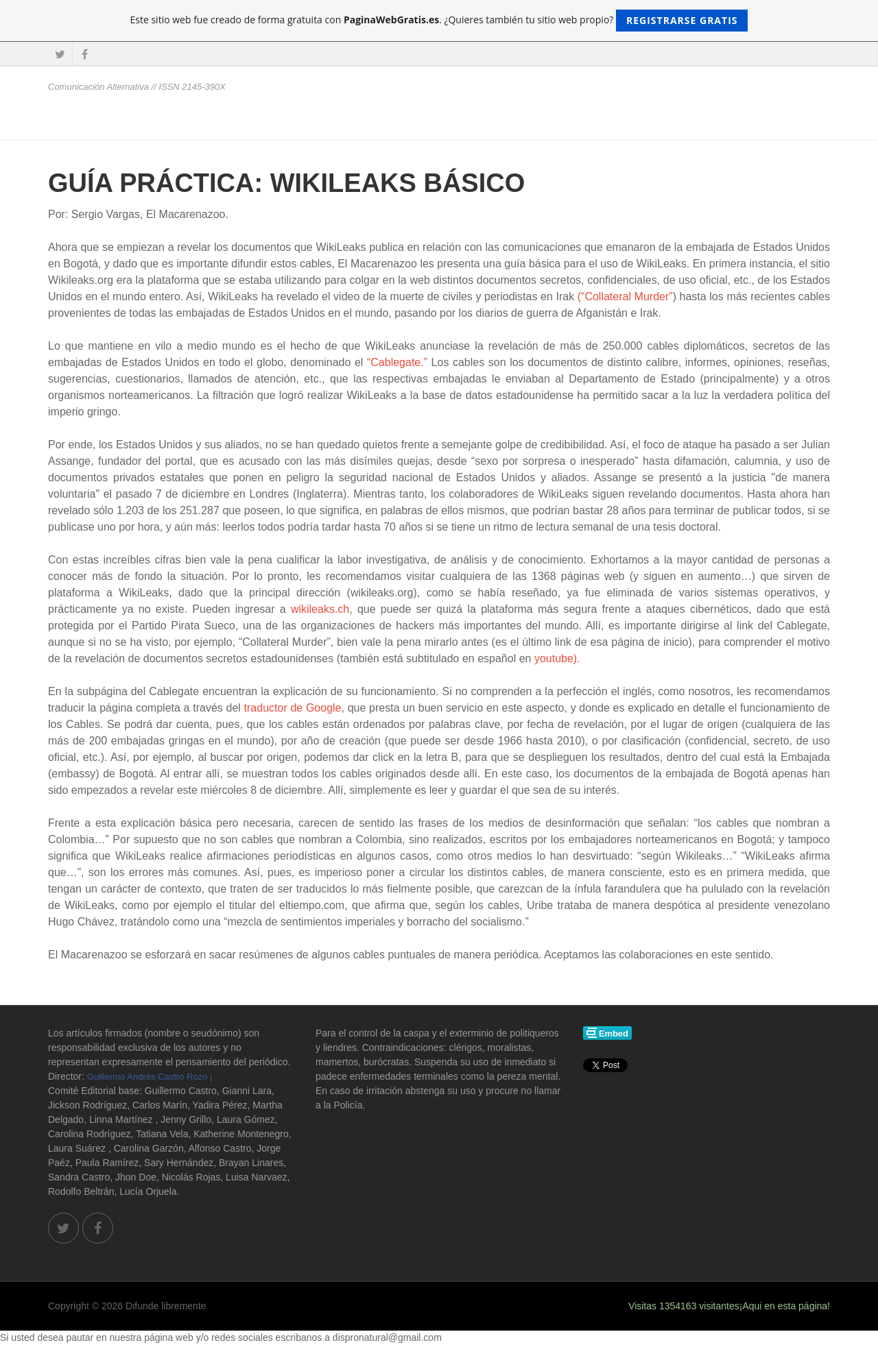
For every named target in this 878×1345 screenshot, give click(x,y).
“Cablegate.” (397, 362)
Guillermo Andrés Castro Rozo (147, 1076)
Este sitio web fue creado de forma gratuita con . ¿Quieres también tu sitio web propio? (439, 21)
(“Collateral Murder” (625, 296)
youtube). (557, 658)
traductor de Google (293, 708)
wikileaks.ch (320, 609)
